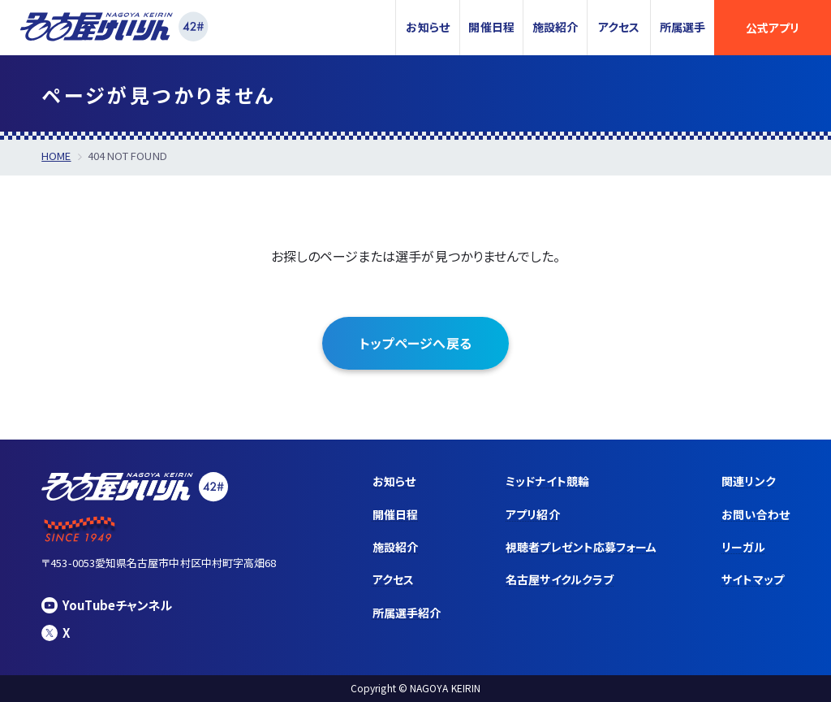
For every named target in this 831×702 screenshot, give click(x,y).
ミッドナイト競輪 (547, 481)
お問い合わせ (755, 514)
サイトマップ (752, 579)
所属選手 (682, 27)
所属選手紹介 (406, 612)
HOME (56, 155)
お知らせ (427, 27)
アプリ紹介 (532, 514)
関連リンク (748, 481)
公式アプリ (772, 28)
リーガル (742, 547)
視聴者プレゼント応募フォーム (581, 547)
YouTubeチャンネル (106, 604)
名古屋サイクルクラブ (560, 579)
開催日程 (491, 27)
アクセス (618, 27)
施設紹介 (555, 27)
